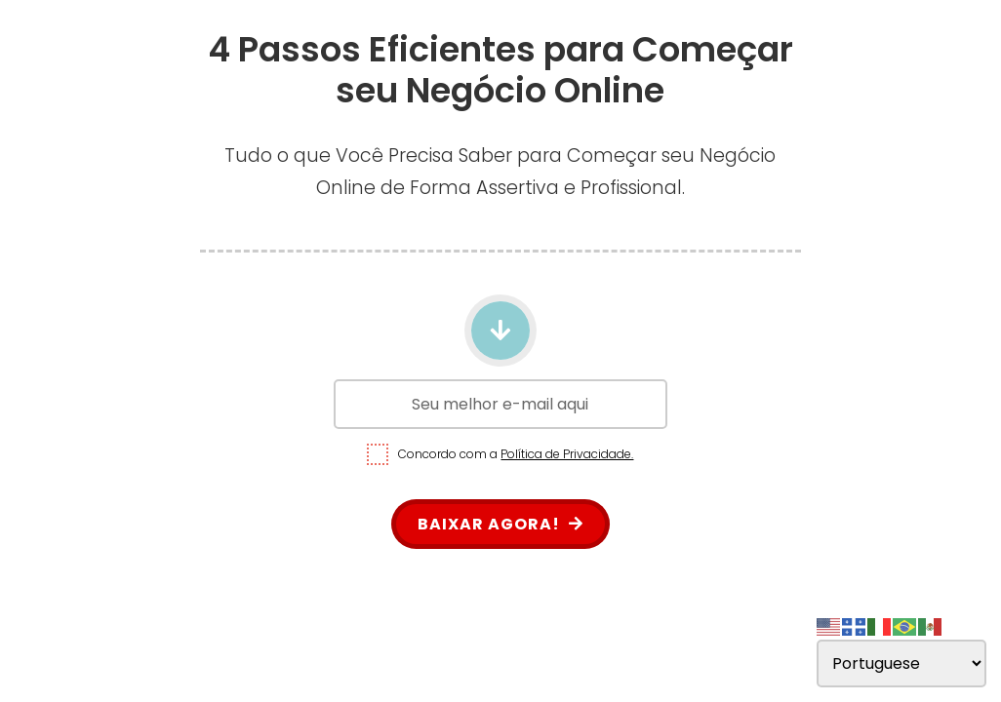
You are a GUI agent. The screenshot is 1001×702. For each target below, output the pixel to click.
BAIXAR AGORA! (500, 524)
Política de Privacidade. (566, 454)
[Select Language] (901, 663)
